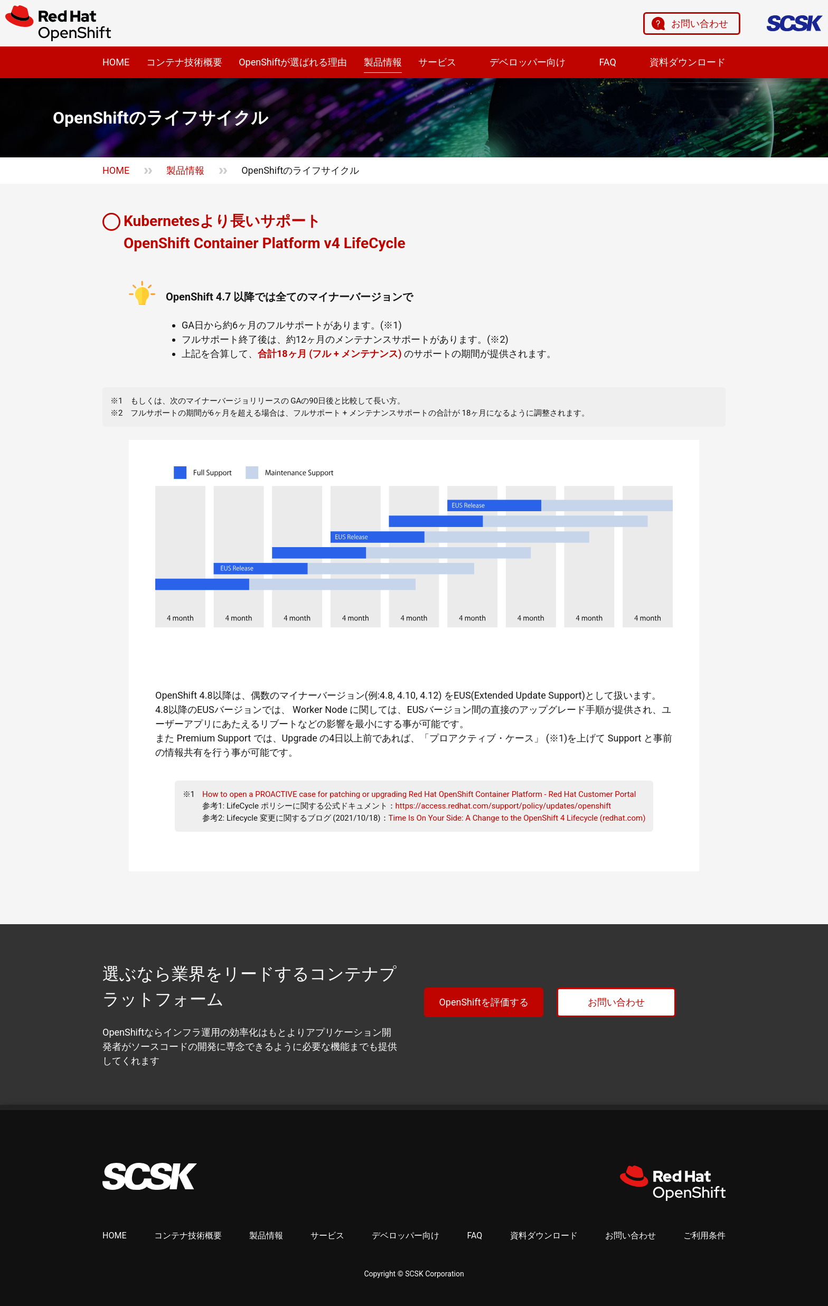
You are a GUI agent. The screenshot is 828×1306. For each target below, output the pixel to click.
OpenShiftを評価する (483, 1002)
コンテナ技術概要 (184, 62)
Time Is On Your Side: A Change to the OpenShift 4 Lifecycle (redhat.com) (517, 818)
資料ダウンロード (688, 62)
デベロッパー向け (528, 62)
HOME (115, 62)
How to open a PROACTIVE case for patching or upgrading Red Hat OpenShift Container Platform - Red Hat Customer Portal (419, 794)
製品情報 (383, 62)
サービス (437, 62)
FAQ (607, 62)
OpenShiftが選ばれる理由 (293, 62)
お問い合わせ (699, 23)
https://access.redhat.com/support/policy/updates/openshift (503, 806)
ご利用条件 (704, 1235)
